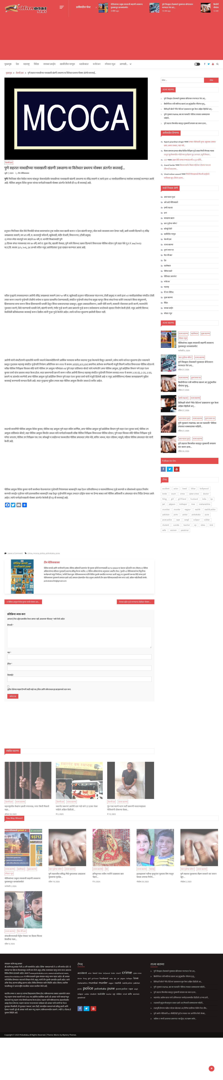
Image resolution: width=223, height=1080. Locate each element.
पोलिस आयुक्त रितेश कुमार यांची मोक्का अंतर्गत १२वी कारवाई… (25, 602)
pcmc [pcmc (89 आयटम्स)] (176, 514)
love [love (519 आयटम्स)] (193, 504)
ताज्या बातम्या (168, 244)
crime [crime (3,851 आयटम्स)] (182, 493)
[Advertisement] (111, 38)
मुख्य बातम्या (168, 297)
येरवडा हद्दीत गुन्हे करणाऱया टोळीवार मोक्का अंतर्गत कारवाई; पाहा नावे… (136, 602)
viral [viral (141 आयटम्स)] (211, 525)
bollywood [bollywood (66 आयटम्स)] (204, 488)
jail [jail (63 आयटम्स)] (163, 504)
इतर (165, 213)
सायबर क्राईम (49, 64)
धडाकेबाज (83, 64)
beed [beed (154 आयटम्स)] (184, 488)
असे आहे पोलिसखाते (171, 202)
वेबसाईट (10, 675)
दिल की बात (168, 255)
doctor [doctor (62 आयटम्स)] (206, 493)
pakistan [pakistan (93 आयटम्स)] (165, 514)
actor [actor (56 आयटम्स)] (176, 488)
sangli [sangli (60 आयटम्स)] (186, 519)
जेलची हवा (8, 162)
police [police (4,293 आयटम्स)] (184, 514)
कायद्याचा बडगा (169, 218)
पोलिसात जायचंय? (170, 276)
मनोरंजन (96, 64)
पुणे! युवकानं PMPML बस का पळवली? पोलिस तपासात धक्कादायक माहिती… (187, 116)
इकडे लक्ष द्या (168, 207)
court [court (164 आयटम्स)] (173, 493)
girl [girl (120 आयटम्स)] (172, 499)
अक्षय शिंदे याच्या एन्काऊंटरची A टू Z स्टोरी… (187, 160)
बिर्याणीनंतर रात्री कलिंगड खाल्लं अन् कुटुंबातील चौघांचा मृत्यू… (185, 103)
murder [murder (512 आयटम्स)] (177, 509)
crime (30, 553)
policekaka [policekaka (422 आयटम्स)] (196, 514)
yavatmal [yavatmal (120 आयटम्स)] (184, 530)
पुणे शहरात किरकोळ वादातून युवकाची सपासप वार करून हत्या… (185, 123)
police (42, 553)
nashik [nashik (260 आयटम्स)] (197, 509)
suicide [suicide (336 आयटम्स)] (176, 525)
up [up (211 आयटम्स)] (195, 525)
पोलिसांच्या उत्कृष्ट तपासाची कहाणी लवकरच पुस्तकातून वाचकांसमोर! (127, 6)
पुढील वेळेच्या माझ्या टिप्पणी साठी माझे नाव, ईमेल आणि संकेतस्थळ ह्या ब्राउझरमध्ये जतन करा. (39, 689)
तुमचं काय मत (169, 250)
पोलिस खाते (168, 271)
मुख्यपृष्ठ (7, 64)
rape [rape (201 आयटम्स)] (178, 519)
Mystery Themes (69, 1035)
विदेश (36, 64)
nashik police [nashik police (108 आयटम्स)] (210, 509)
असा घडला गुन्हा (169, 197)
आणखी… (124, 64)
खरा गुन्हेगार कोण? (170, 223)
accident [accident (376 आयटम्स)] (165, 488)
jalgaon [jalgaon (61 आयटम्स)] (172, 504)
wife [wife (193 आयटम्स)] (164, 530)
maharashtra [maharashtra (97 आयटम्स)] (204, 504)
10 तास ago (167, 11)
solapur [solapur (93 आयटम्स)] (196, 519)
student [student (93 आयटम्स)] (165, 525)
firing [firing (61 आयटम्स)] (164, 499)
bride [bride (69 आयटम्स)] (164, 493)
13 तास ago (218, 11)
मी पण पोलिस (168, 292)
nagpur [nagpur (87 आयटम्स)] (188, 509)
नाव (9, 652)
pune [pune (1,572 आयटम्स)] (207, 514)
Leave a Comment (15, 553)
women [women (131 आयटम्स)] (173, 530)
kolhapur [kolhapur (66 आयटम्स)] (183, 504)
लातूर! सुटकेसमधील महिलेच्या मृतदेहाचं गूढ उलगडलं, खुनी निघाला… (187, 154)
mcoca (36, 553)
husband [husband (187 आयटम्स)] (194, 499)
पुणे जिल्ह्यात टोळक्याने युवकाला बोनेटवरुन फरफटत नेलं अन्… (178, 6)
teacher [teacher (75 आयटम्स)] (186, 525)
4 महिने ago (115, 11)
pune (58, 553)
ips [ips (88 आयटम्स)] (212, 499)
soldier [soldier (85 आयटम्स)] (207, 519)
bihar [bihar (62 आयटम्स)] (193, 488)
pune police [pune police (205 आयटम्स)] (167, 519)
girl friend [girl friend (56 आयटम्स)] (182, 499)
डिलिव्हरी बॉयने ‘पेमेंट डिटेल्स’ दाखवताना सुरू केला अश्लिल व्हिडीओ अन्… (188, 109)
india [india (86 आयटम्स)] (204, 499)
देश (17, 64)
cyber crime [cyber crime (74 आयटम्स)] (194, 493)
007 (165, 160)
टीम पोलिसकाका (23, 173)
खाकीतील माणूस (67, 64)
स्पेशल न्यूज (110, 64)
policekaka (50, 553)
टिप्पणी (10, 625)
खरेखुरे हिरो (168, 228)
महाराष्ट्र (26, 64)
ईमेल (9, 663)
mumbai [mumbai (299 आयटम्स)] (166, 509)
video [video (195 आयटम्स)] (203, 525)
